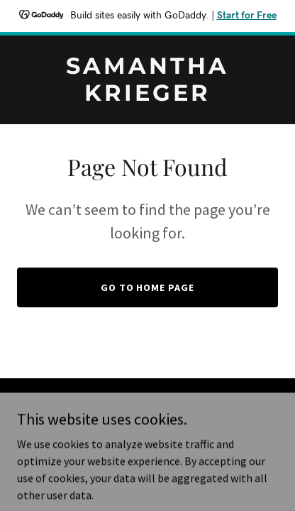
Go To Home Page (148, 287)
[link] (147, 96)
